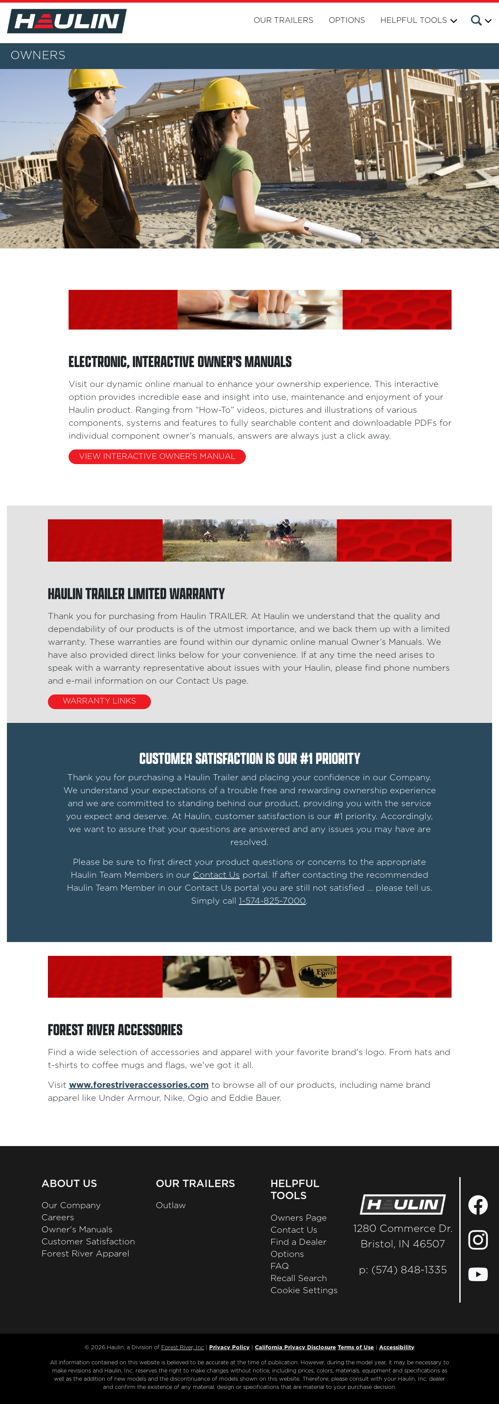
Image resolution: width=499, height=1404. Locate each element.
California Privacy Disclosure (295, 1348)
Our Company (71, 1205)
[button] (480, 22)
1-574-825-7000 (272, 904)
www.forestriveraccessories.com (139, 1085)
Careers (57, 1217)
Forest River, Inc (182, 1348)
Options (347, 21)
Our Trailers (284, 21)
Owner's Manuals (77, 1229)
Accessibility (396, 1348)
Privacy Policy (229, 1348)
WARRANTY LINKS (99, 701)
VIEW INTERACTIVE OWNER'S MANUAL (157, 457)
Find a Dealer (298, 1242)
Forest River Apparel (85, 1254)
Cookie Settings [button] (304, 1290)
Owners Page (298, 1218)
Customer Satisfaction (88, 1242)
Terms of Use (356, 1348)
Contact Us (216, 878)
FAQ (279, 1266)
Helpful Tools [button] (413, 21)
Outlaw (171, 1205)
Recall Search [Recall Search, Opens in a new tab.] (298, 1278)
